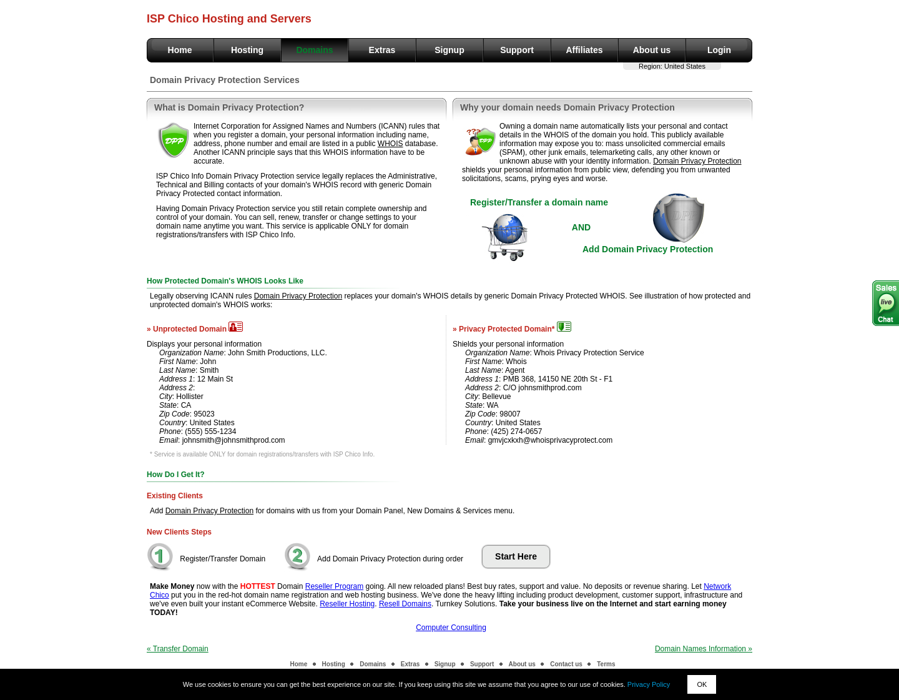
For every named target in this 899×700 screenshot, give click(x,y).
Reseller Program (334, 586)
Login (719, 50)
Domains (314, 50)
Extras (382, 50)
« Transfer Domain (178, 648)
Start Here (516, 556)
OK (702, 684)
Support (517, 50)
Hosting (247, 50)
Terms (606, 664)
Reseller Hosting (347, 603)
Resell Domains (405, 603)
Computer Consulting (451, 627)
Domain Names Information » (703, 648)
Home (180, 50)
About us (652, 50)
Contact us (566, 664)
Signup (449, 50)
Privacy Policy (648, 684)
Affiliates (584, 50)
